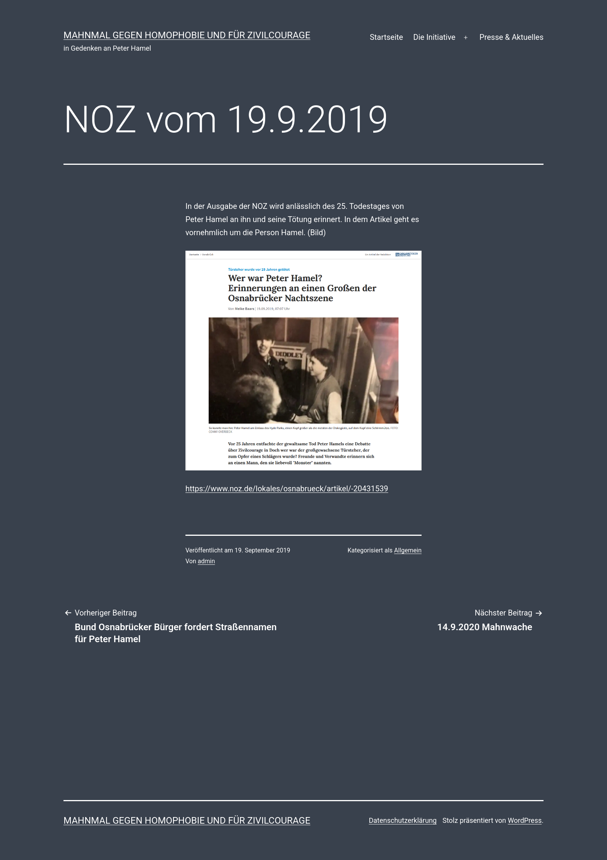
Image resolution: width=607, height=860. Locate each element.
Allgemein (408, 550)
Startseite (386, 37)
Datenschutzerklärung (403, 820)
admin (206, 561)
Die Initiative (434, 37)
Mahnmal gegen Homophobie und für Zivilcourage (186, 35)
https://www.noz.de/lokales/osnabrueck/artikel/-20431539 (286, 488)
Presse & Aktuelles (512, 37)
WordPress (525, 820)
